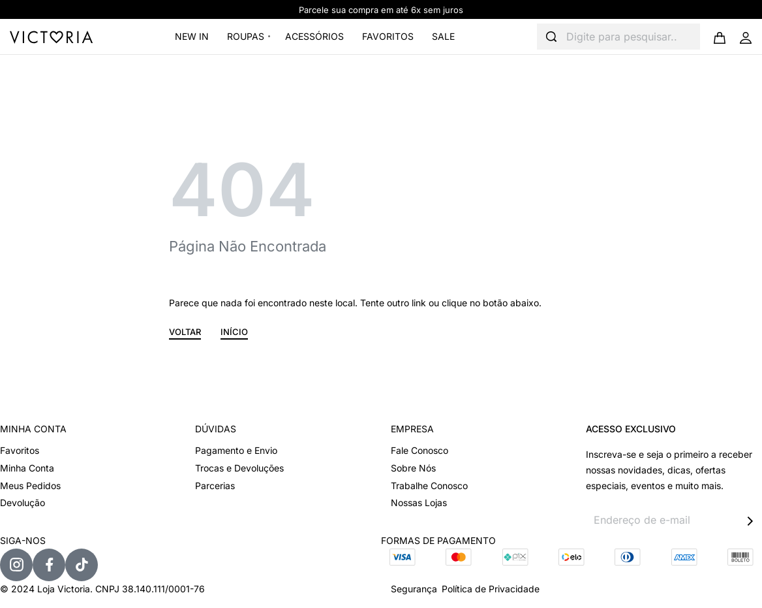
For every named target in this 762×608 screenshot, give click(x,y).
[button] (185, 334)
